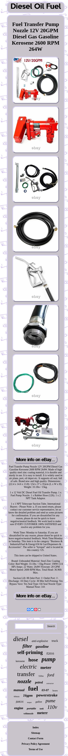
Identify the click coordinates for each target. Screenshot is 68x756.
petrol (39, 682)
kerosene (20, 661)
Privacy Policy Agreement (36, 744)
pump (48, 659)
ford (50, 675)
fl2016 (50, 653)
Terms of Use (35, 749)
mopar (29, 702)
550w (41, 676)
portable (31, 708)
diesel (20, 639)
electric (28, 666)
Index (35, 727)
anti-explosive (40, 641)
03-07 (45, 690)
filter (27, 646)
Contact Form (35, 738)
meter (45, 667)
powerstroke (46, 695)
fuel (33, 688)
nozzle (24, 681)
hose (33, 660)
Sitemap (35, 733)
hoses (55, 690)
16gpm (28, 695)
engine (18, 708)
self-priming (30, 652)
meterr (42, 713)
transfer (26, 674)
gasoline (42, 646)
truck (55, 641)
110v (52, 707)
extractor (50, 683)
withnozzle (29, 713)
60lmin (16, 696)
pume (50, 700)
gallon (38, 701)
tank (42, 708)
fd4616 (20, 701)
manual (19, 690)
